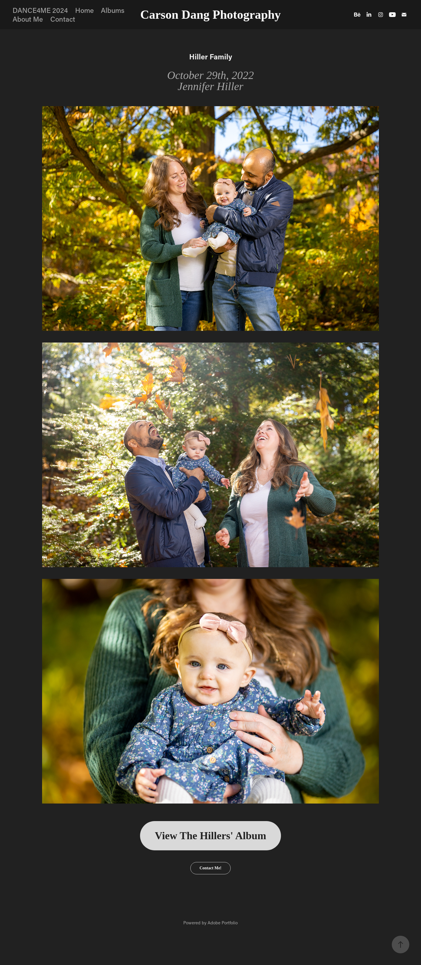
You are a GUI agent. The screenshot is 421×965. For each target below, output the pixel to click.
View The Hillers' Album (210, 836)
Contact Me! (210, 868)
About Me (28, 18)
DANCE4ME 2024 (40, 10)
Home (84, 10)
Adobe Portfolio (223, 923)
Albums (113, 10)
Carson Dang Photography (210, 14)
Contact (62, 18)
